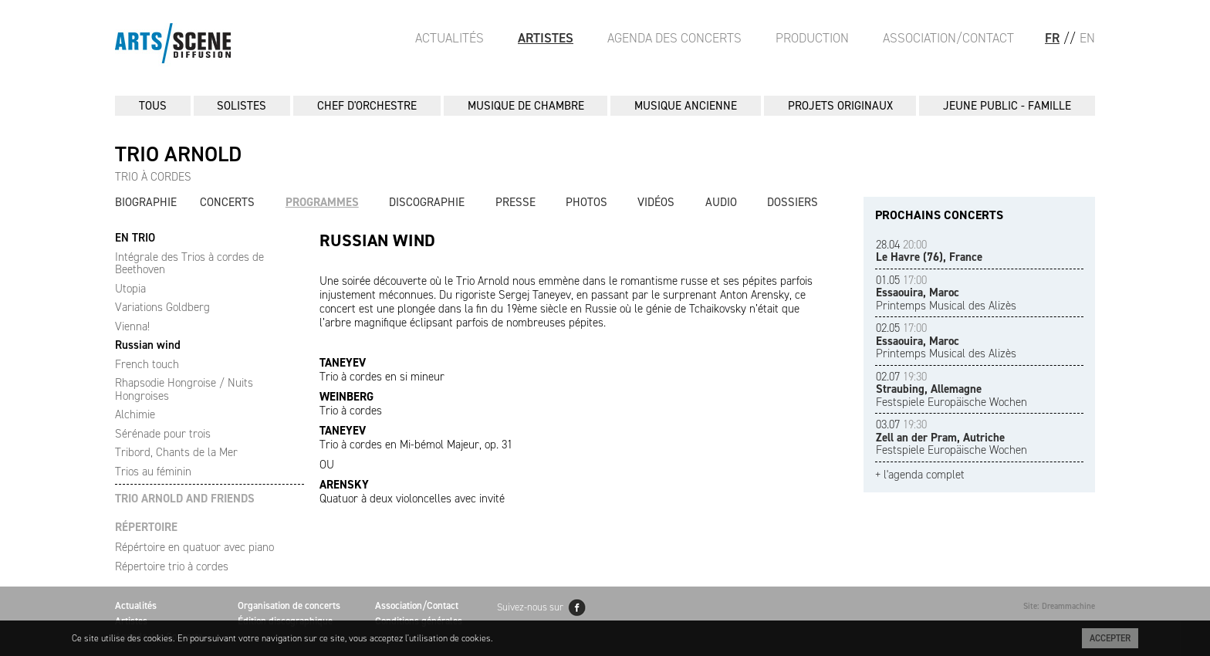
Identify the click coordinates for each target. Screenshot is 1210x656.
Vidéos (655, 202)
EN (1087, 37)
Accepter (1110, 638)
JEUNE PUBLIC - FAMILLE (1007, 105)
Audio (721, 202)
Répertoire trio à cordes (171, 566)
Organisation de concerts (289, 605)
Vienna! (132, 326)
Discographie (427, 202)
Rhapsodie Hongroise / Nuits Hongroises (184, 389)
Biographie (146, 202)
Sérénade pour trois (163, 433)
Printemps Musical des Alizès (946, 292)
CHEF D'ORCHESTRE (367, 105)
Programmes (322, 202)
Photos (586, 202)
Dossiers (792, 202)
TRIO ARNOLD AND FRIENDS (185, 499)
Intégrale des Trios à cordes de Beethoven (189, 263)
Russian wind (148, 345)
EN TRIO (135, 238)
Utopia (130, 288)
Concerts (227, 202)
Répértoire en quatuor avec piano (194, 547)
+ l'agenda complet (920, 475)
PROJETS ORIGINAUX (840, 105)
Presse (515, 202)
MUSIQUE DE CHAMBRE (526, 105)
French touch (147, 364)
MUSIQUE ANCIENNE (685, 105)
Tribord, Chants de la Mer (176, 452)
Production (812, 37)
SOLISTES (241, 105)
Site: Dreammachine (1059, 606)
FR (1052, 37)
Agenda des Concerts (674, 37)
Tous (153, 105)
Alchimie (135, 414)
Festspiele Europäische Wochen (951, 389)
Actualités (449, 37)
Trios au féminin (153, 471)
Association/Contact (948, 37)
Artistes (545, 37)
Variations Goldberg (162, 307)
